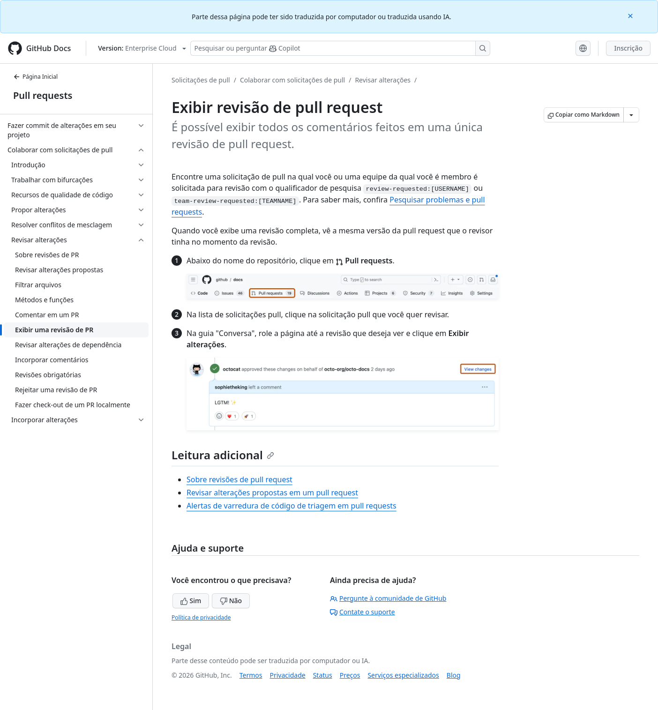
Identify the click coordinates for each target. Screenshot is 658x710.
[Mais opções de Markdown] (631, 114)
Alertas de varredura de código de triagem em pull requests (291, 506)
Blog (454, 675)
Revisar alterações (383, 79)
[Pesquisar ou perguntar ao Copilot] (340, 48)
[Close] (631, 15)
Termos (250, 675)
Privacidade (288, 675)
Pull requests (42, 95)
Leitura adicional (223, 455)
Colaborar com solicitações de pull (292, 79)
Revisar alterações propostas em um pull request (272, 492)
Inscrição (628, 48)
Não (231, 600)
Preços (350, 675)
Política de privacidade (201, 617)
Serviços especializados (403, 675)
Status (322, 675)
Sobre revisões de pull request (239, 479)
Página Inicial (35, 77)
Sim (190, 600)
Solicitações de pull (201, 79)
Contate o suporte (362, 611)
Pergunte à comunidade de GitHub (388, 598)
